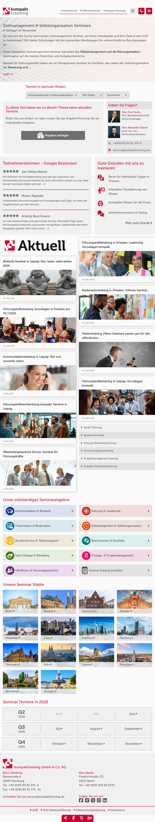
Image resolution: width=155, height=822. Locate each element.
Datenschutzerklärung (89, 810)
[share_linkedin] (89, 818)
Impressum (116, 810)
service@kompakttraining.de (45, 796)
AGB (34, 810)
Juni (133, 714)
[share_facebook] (74, 818)
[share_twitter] (81, 818)
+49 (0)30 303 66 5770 (99, 785)
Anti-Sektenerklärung (56, 810)
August (96, 729)
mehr (8, 74)
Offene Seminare (90, 10)
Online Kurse (69, 10)
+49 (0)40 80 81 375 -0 (23, 785)
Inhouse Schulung (114, 10)
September (133, 729)
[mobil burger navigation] (133, 11)
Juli (58, 729)
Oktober (59, 744)
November (96, 744)
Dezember (133, 744)
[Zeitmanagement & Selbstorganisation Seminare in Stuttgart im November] (141, 11)
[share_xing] (66, 818)
